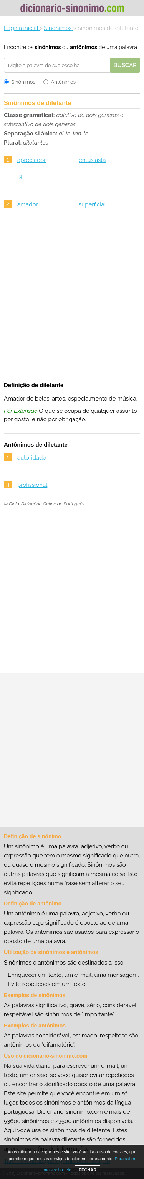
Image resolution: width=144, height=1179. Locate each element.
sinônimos (48, 47)
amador (27, 204)
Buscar (125, 65)
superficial (92, 204)
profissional (32, 484)
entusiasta (92, 160)
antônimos (83, 47)
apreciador (31, 160)
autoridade (31, 457)
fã (19, 177)
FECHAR (87, 1169)
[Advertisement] (72, 296)
